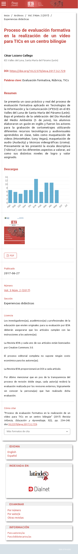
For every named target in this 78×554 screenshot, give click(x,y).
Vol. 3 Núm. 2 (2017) (38, 15)
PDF (11, 255)
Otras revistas (16, 517)
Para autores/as (16, 533)
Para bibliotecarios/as (19, 536)
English (12, 452)
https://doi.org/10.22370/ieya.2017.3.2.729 (37, 70)
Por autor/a (14, 513)
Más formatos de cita (18, 431)
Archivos (19, 15)
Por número (14, 510)
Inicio (7, 15)
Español (12, 455)
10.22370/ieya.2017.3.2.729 (22, 424)
